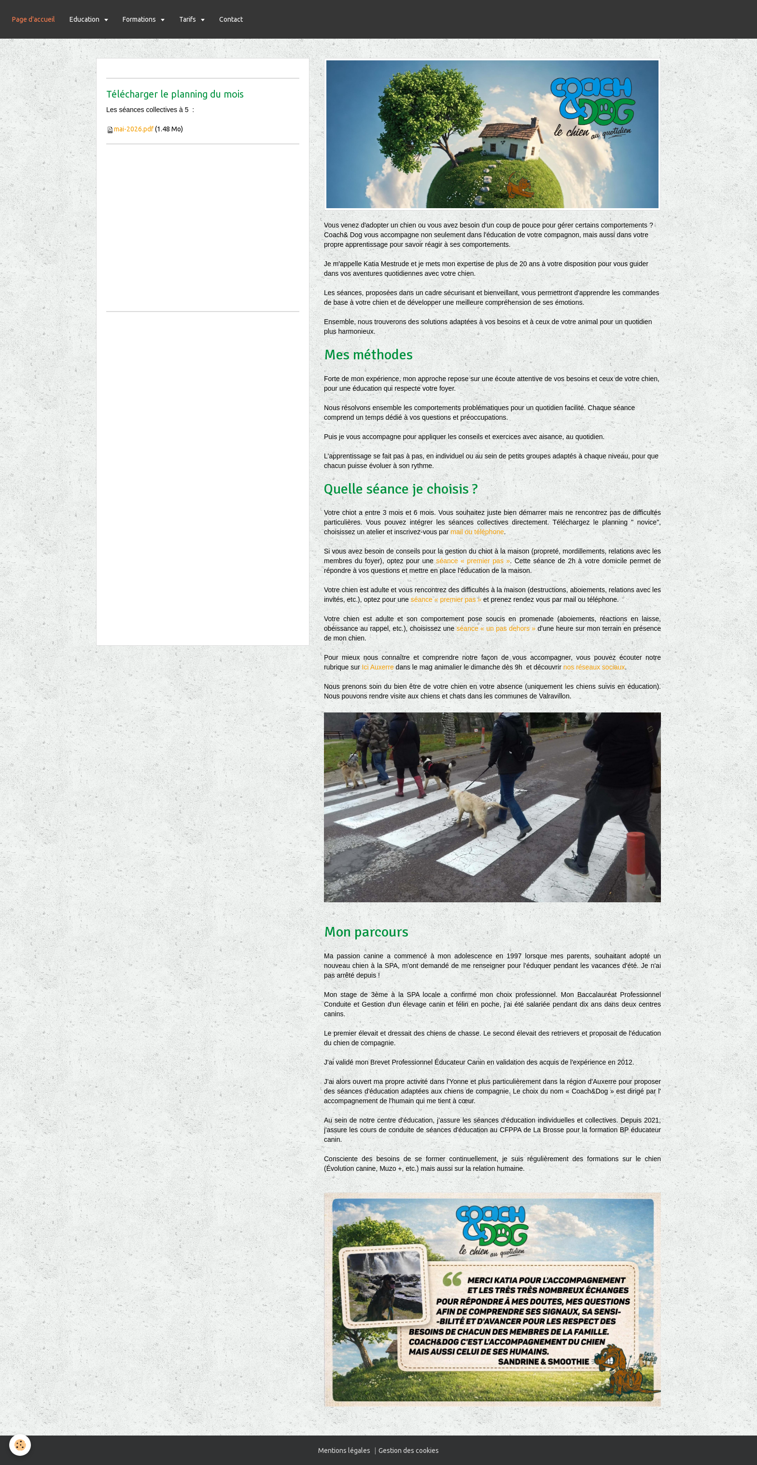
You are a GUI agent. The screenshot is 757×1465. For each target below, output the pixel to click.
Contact (231, 19)
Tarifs (188, 19)
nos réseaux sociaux (594, 667)
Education (85, 19)
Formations (140, 19)
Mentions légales (344, 1450)
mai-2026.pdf (134, 129)
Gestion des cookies (408, 1450)
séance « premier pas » (473, 561)
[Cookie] (20, 1445)
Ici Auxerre (378, 667)
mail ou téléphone (477, 532)
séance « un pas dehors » (496, 628)
